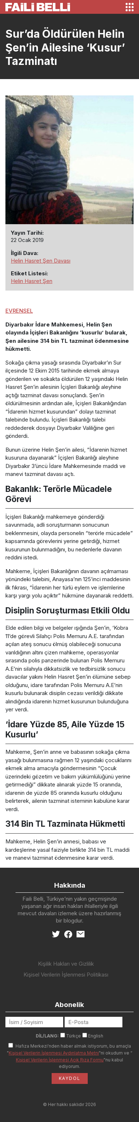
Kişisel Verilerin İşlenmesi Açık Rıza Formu (60, 1060)
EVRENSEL (19, 310)
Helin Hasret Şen (31, 281)
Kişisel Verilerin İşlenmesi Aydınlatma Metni (54, 1053)
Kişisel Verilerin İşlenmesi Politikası (65, 974)
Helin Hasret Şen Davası (40, 260)
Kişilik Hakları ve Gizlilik (66, 963)
